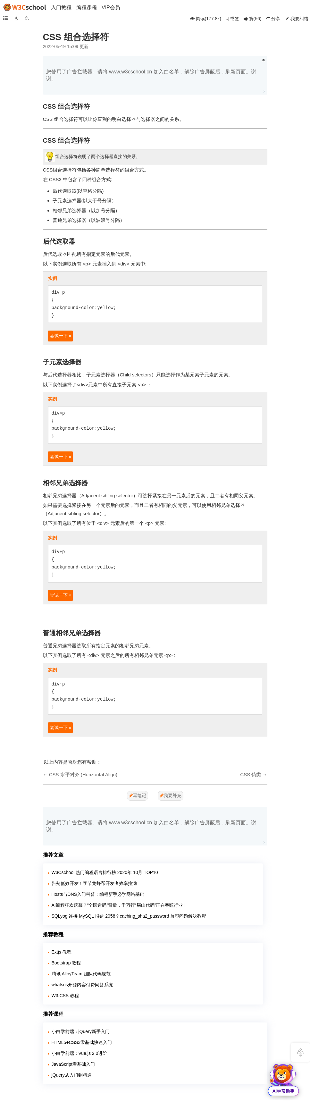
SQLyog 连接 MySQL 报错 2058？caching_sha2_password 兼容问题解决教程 (129, 916)
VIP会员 (111, 7)
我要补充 (170, 795)
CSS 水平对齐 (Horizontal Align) (83, 774)
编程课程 (86, 7)
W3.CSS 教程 (65, 995)
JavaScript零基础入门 (73, 1064)
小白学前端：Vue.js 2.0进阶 (79, 1053)
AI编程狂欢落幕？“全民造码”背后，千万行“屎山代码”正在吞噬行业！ (120, 905)
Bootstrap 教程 (66, 962)
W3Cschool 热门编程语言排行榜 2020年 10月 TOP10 (105, 872)
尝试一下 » (60, 335)
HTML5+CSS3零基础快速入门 (82, 1042)
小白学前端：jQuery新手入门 (81, 1031)
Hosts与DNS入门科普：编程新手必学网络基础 (98, 894)
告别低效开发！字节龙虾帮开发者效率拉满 (94, 883)
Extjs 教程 (61, 951)
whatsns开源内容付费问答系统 (82, 984)
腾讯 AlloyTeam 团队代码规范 (81, 973)
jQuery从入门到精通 (72, 1075)
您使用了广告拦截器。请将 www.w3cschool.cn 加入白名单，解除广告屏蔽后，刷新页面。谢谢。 (151, 75)
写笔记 (137, 795)
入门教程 (61, 7)
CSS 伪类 (250, 774)
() (253, 18)
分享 (273, 18)
